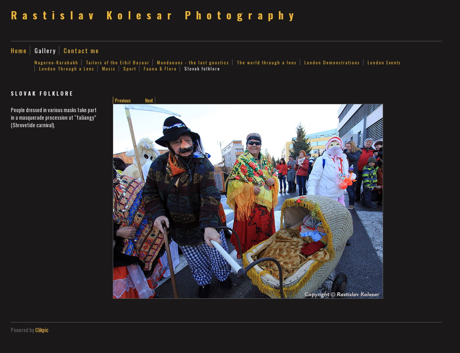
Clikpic (42, 330)
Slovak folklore (202, 68)
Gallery (45, 50)
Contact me (81, 50)
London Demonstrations (332, 62)
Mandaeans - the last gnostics (193, 62)
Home (19, 50)
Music (109, 68)
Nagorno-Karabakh (56, 62)
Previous (123, 100)
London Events (384, 62)
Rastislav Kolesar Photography (155, 14)
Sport (129, 68)
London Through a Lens (67, 68)
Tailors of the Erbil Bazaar (118, 62)
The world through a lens (267, 62)
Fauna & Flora (160, 68)
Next (149, 100)
